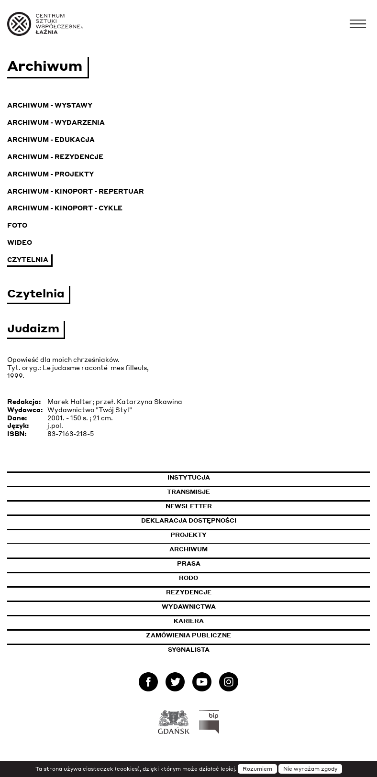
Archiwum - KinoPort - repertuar (75, 191)
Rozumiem (257, 769)
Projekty (188, 534)
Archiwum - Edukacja (51, 139)
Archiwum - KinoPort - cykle (64, 208)
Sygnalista (189, 649)
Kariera (189, 620)
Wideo (19, 242)
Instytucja (188, 477)
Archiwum (188, 549)
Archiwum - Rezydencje (55, 157)
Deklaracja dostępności (188, 520)
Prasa (188, 563)
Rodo (188, 577)
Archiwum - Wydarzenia (56, 122)
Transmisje (232, 491)
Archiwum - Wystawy (49, 105)
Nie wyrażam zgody (310, 769)
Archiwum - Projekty (50, 174)
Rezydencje (188, 592)
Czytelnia (27, 259)
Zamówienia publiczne (211, 635)
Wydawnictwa (189, 606)
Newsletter (189, 506)
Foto (17, 225)
